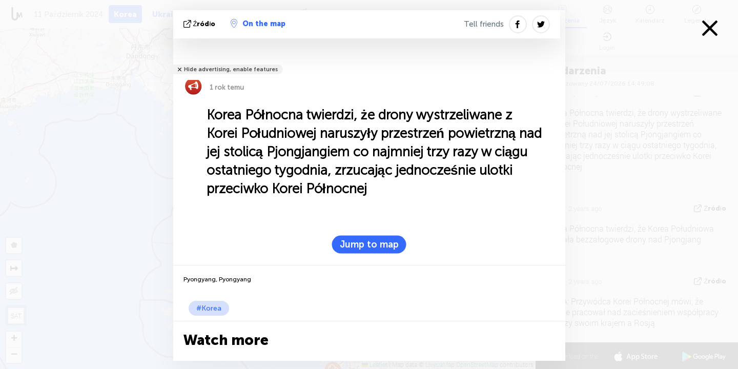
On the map (258, 23)
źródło (201, 24)
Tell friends (484, 24)
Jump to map (369, 244)
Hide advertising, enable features (231, 69)
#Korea (208, 308)
